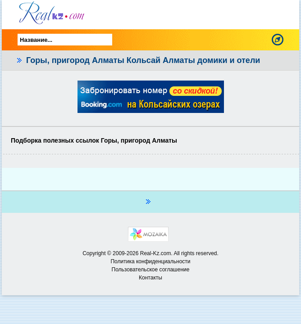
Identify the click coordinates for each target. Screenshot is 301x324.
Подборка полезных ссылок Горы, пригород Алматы (94, 140)
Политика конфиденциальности (150, 261)
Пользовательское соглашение (151, 269)
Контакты (150, 277)
